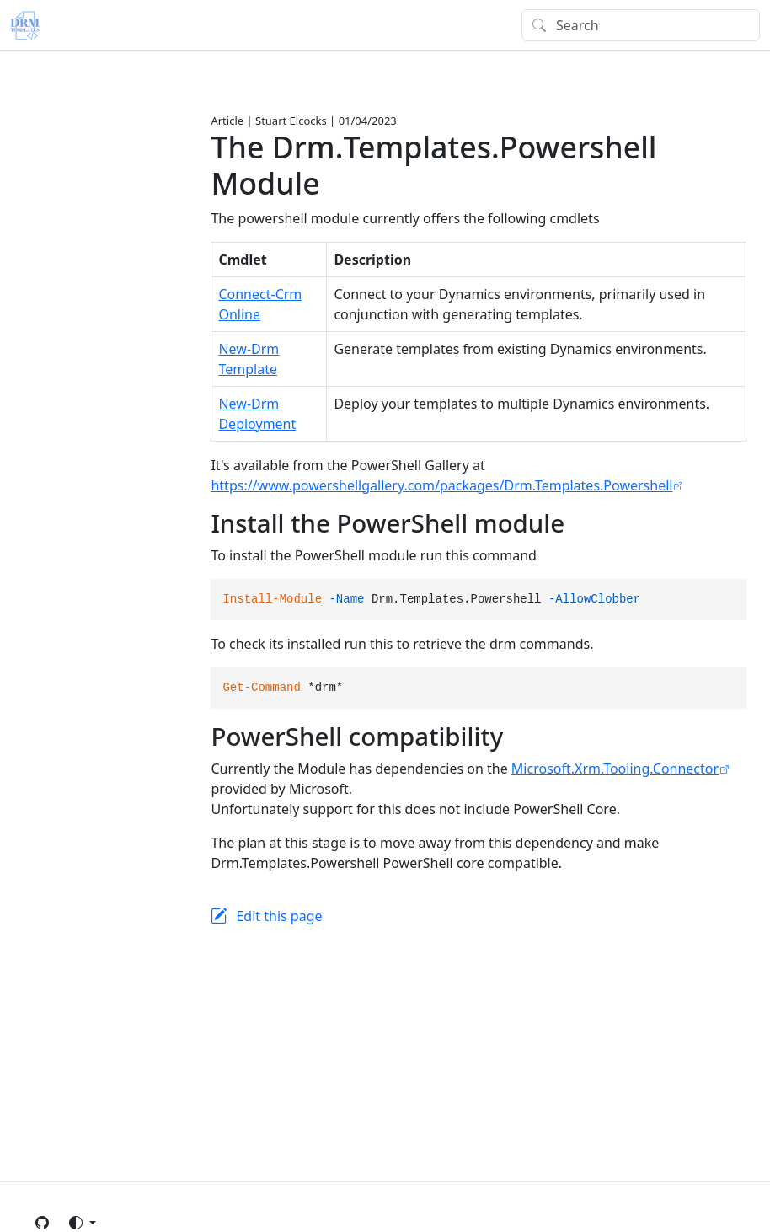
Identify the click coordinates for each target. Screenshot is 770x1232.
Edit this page (279, 916)
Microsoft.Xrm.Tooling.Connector (615, 768)
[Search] (640, 25)
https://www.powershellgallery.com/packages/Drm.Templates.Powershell (441, 485)
